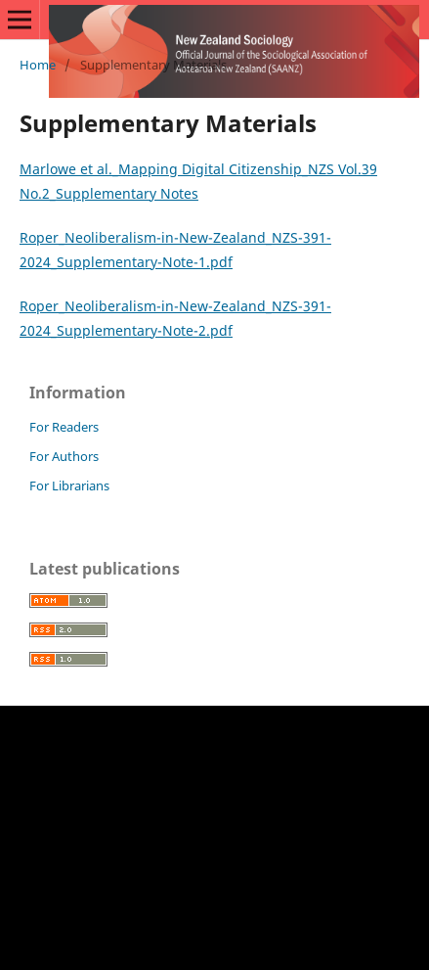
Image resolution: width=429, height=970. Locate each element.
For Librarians (69, 485)
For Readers (64, 427)
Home (38, 64)
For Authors (64, 456)
